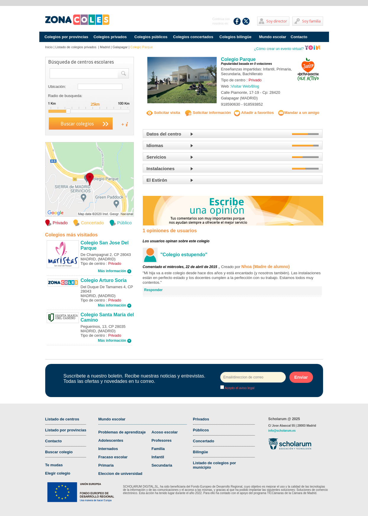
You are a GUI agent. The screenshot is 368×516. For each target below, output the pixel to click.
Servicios (156, 156)
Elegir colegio (57, 473)
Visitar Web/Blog (245, 86)
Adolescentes (111, 440)
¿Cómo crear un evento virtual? (287, 49)
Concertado (203, 441)
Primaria (106, 465)
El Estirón (157, 180)
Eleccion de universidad (120, 473)
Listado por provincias (65, 430)
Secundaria (162, 465)
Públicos (201, 430)
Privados (201, 419)
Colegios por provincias (66, 37)
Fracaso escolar (113, 457)
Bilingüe (200, 452)
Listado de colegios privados (76, 47)
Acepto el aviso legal (239, 388)
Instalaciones (161, 168)
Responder (153, 290)
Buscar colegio (59, 452)
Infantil (158, 457)
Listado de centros (62, 419)
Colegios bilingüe (235, 37)
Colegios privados (110, 37)
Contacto (299, 37)
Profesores (162, 440)
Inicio (49, 47)
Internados (108, 448)
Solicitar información (208, 112)
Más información (115, 271)
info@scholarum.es (282, 430)
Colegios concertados (193, 37)
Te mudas (54, 465)
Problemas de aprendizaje (122, 432)
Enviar (301, 377)
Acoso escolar (165, 432)
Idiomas (155, 145)
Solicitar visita (163, 112)
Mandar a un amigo (298, 112)
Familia (158, 448)
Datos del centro (164, 133)
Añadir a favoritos (254, 112)
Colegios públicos (151, 37)
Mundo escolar (272, 37)
